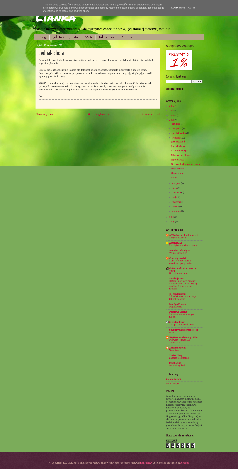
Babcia (174, 177)
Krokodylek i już (179, 150)
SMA (88, 37)
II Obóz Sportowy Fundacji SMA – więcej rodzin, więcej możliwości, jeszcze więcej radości (183, 285)
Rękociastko (177, 159)
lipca (174, 188)
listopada (177, 128)
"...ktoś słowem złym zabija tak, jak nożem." (182, 297)
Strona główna (98, 114)
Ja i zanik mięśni (177, 294)
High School (177, 168)
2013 (171, 115)
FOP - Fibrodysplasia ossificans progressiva (180, 262)
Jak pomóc (107, 37)
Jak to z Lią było (65, 37)
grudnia (176, 123)
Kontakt (127, 37)
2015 (172, 106)
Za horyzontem (177, 347)
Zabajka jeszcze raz (179, 358)
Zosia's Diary (175, 355)
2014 (171, 110)
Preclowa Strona (178, 311)
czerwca (176, 192)
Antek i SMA (175, 242)
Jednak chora (178, 146)
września (177, 137)
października (179, 133)
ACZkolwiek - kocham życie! (184, 235)
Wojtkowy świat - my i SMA (183, 337)
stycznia (176, 211)
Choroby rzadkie (178, 258)
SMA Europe (172, 383)
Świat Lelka (175, 363)
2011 (171, 217)
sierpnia (176, 183)
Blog (42, 37)
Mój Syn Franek (177, 304)
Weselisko (174, 350)
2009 (172, 221)
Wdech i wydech (177, 365)
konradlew (146, 462)
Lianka (56, 16)
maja (174, 197)
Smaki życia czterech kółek (183, 330)
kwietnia (176, 202)
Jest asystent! (178, 141)
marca (175, 206)
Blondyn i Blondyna (179, 250)
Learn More (178, 7)
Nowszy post (45, 114)
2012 (171, 120)
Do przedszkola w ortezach (185, 164)
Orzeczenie (177, 173)
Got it (191, 7)
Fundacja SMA (176, 278)
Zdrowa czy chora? (181, 155)
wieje (172, 332)
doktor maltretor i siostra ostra (182, 269)
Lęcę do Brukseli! (177, 237)
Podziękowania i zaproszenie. (184, 245)
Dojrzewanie (175, 307)
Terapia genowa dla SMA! (182, 324)
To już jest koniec (178, 253)
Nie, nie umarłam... (178, 273)
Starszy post (151, 114)
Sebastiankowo (177, 322)
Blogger (184, 462)
